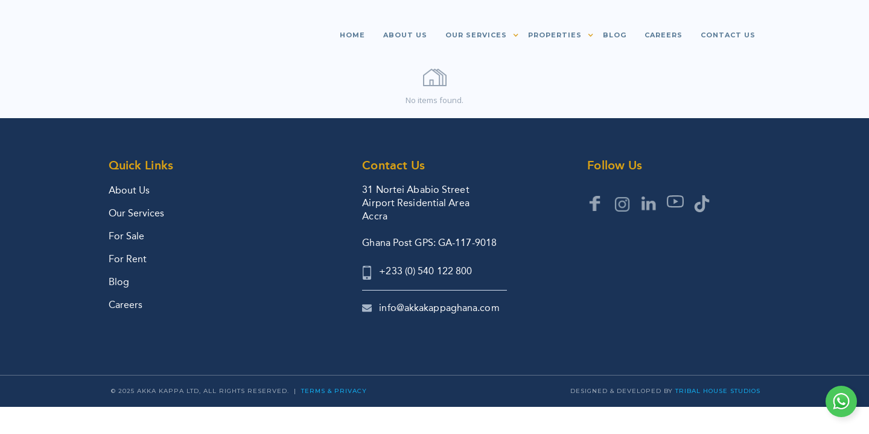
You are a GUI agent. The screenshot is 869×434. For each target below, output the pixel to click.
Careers (664, 35)
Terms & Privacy (334, 391)
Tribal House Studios (717, 391)
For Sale (126, 236)
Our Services (136, 213)
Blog (614, 35)
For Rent (128, 259)
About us (405, 35)
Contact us (728, 35)
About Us (129, 190)
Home (352, 35)
